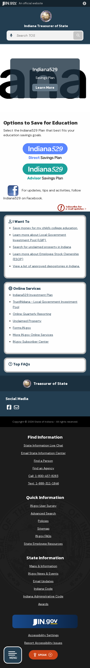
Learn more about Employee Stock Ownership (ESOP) (46, 256)
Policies (43, 521)
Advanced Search (43, 513)
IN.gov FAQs (43, 536)
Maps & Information (43, 566)
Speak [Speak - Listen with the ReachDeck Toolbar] (42, 655)
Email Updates (43, 581)
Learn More (45, 87)
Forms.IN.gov (22, 328)
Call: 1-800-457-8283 (43, 476)
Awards (43, 604)
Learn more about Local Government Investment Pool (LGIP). (39, 237)
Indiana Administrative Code (43, 596)
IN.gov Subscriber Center (31, 341)
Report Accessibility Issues (43, 643)
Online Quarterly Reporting (32, 314)
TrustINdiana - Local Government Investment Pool (45, 304)
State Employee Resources (43, 544)
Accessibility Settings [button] (43, 635)
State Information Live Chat (43, 445)
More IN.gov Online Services (33, 335)
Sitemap (43, 528)
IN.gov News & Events (43, 573)
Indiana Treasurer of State (46, 26)
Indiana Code (43, 589)
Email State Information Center (43, 453)
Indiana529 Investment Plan (33, 295)
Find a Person (43, 461)
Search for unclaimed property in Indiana (42, 247)
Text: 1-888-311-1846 (43, 483)
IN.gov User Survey (43, 506)
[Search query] (43, 35)
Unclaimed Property (27, 321)
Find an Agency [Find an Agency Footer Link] (43, 468)
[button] (85, 3)
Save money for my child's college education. (45, 228)
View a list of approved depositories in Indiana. (46, 266)
